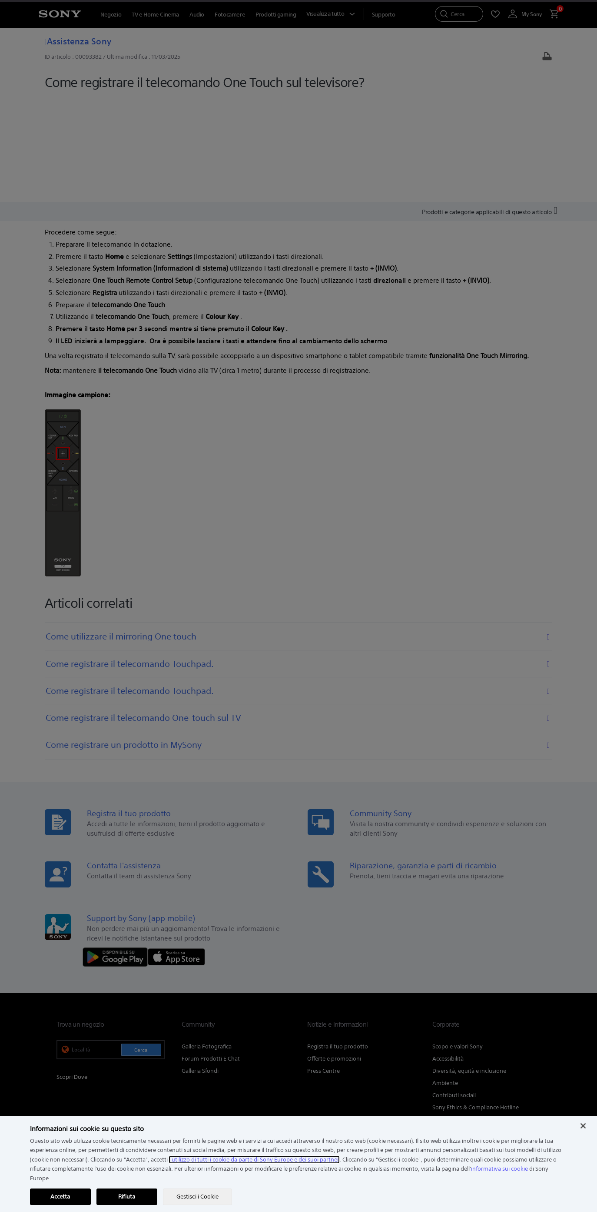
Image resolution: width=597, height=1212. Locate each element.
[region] (298, 1164)
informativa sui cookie (499, 1168)
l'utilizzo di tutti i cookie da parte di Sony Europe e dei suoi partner (254, 1159)
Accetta (60, 1196)
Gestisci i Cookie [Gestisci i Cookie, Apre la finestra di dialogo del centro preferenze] (197, 1196)
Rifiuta (126, 1196)
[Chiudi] (583, 1125)
